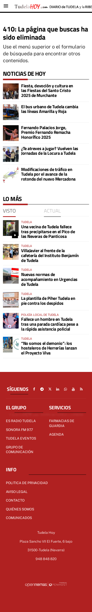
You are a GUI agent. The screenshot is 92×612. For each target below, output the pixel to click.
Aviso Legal (16, 492)
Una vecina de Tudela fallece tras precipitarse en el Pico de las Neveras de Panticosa (48, 231)
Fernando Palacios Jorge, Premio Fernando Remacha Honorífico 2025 (45, 132)
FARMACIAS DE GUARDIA (61, 423)
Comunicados (19, 518)
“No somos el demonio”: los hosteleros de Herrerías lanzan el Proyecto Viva (49, 348)
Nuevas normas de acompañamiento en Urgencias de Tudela (49, 279)
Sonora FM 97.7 (19, 430)
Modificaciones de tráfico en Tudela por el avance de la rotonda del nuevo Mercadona (48, 174)
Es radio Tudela (21, 421)
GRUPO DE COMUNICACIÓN (19, 449)
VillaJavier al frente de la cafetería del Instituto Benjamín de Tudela (50, 255)
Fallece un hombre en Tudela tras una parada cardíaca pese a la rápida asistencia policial (49, 324)
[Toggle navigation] (6, 6)
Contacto (15, 500)
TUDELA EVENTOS (21, 438)
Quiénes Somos (20, 509)
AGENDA (56, 434)
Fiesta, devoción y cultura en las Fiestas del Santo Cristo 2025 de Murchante (47, 90)
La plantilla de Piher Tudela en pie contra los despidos (48, 300)
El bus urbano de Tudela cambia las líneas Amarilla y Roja (49, 109)
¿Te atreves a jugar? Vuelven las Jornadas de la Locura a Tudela (49, 151)
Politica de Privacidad (27, 483)
